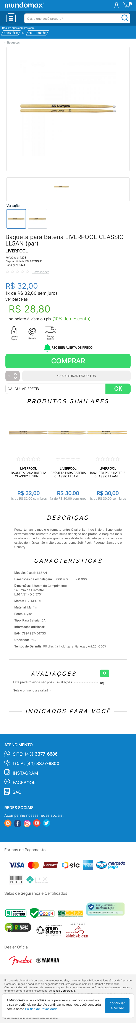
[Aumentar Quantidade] (15, 374)
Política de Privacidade (41, 1009)
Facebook (24, 782)
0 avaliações (40, 272)
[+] (104, 673)
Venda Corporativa (63, 990)
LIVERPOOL (16, 251)
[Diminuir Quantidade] (15, 378)
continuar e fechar (117, 1005)
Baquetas (13, 42)
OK (118, 388)
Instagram (25, 773)
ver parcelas (16, 299)
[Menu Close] (11, 18)
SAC (17, 792)
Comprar (68, 361)
